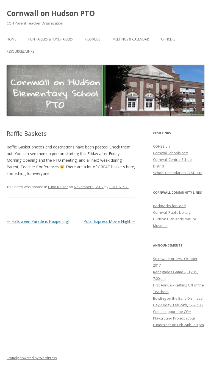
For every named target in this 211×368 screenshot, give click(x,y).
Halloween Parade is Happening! (38, 221)
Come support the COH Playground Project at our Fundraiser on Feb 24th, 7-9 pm (178, 318)
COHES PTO (119, 186)
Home (11, 39)
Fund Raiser (58, 186)
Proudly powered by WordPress (32, 358)
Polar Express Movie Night (109, 221)
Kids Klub (93, 39)
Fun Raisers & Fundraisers (50, 39)
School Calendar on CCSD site (177, 172)
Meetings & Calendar (131, 39)
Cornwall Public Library (172, 212)
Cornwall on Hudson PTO (51, 13)
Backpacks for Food (169, 205)
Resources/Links (20, 51)
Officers (168, 39)
